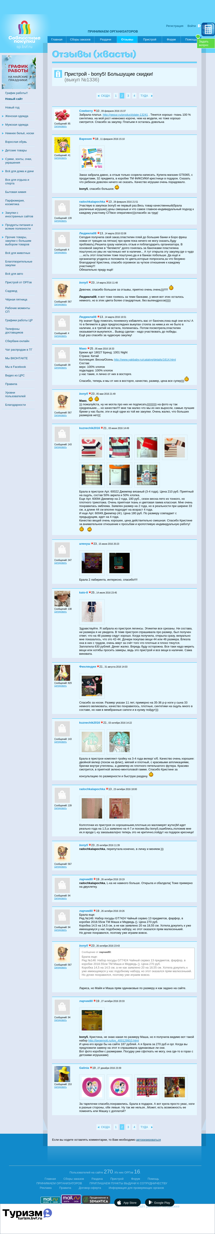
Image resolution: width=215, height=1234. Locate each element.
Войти (192, 26)
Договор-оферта (90, 1187)
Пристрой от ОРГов (18, 282)
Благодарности (15, 404)
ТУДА (144, 95)
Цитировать (60, 126)
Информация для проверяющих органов (136, 1187)
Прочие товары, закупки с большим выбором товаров (18, 240)
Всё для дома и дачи (19, 171)
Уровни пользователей (15, 394)
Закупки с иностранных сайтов (19, 214)
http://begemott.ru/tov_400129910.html (113, 1040)
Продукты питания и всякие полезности (19, 226)
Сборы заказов (80, 39)
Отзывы (127, 40)
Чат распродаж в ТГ (18, 349)
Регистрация (174, 26)
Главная (56, 39)
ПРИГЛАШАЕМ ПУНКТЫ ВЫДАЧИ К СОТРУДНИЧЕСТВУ (128, 1183)
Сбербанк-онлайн (17, 341)
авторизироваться (148, 1139)
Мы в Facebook (15, 366)
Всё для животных (17, 253)
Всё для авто (14, 273)
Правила (11, 384)
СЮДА (105, 95)
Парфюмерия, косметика (14, 202)
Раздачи (105, 39)
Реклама (46, 1187)
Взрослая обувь (16, 141)
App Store (129, 1202)
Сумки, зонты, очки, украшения (18, 160)
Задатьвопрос (203, 43)
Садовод (11, 291)
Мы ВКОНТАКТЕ (16, 358)
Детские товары (16, 150)
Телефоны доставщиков (14, 330)
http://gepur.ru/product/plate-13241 (125, 114)
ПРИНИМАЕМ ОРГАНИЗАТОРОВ (113, 31)
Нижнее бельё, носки (19, 133)
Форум (171, 39)
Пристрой (149, 39)
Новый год (12, 107)
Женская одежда (16, 116)
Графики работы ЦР (19, 320)
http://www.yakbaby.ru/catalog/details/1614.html (145, 359)
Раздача (97, 1178)
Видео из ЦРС (15, 375)
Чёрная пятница (16, 299)
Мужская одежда (16, 124)
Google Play (162, 1202)
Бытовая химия (15, 192)
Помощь (192, 38)
